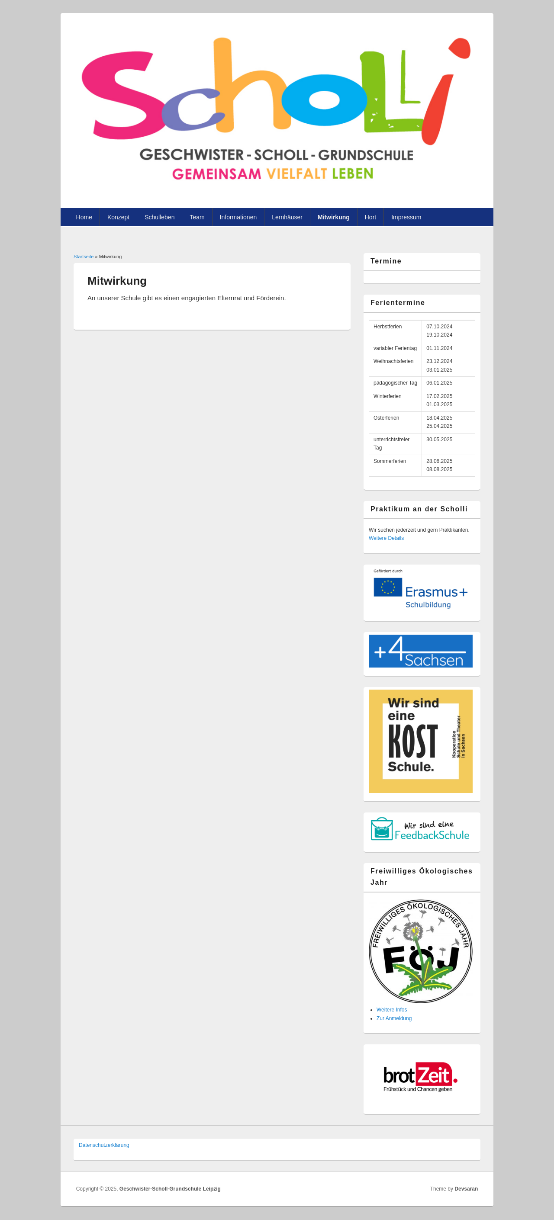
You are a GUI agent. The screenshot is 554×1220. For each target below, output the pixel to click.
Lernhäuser (287, 217)
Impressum (406, 217)
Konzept (118, 217)
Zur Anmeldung (394, 1018)
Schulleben (159, 217)
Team (197, 217)
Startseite (83, 256)
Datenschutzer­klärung (104, 1145)
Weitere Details (386, 538)
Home (84, 217)
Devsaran (466, 1189)
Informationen (238, 217)
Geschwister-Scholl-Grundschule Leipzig (170, 1189)
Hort (370, 217)
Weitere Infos (392, 1010)
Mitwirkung (334, 217)
